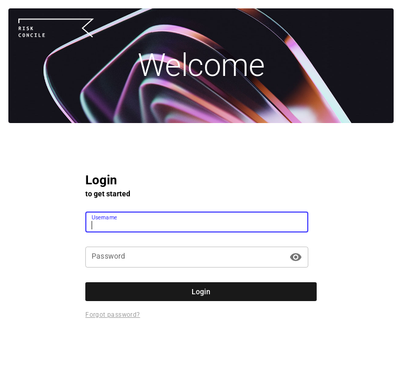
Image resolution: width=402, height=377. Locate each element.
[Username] (197, 222)
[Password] (189, 257)
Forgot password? (112, 314)
